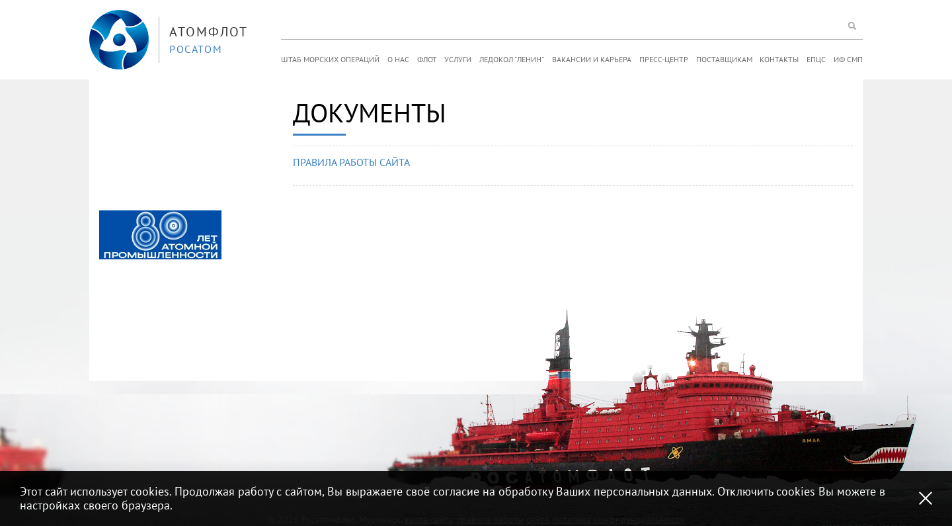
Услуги (457, 59)
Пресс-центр (663, 59)
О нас (398, 59)
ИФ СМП (848, 59)
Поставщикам (724, 59)
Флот (427, 59)
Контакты (779, 59)
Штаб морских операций (330, 59)
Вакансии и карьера (591, 59)
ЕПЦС (816, 59)
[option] (160, 234)
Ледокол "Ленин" (511, 59)
